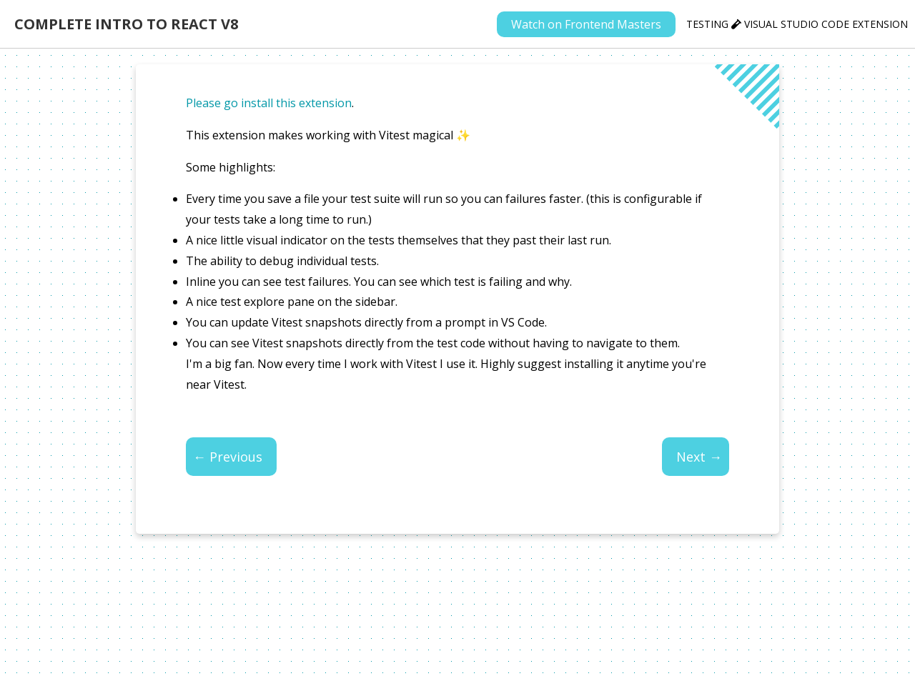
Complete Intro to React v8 (126, 24)
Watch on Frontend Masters (586, 24)
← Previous (227, 456)
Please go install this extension (269, 103)
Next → (699, 456)
